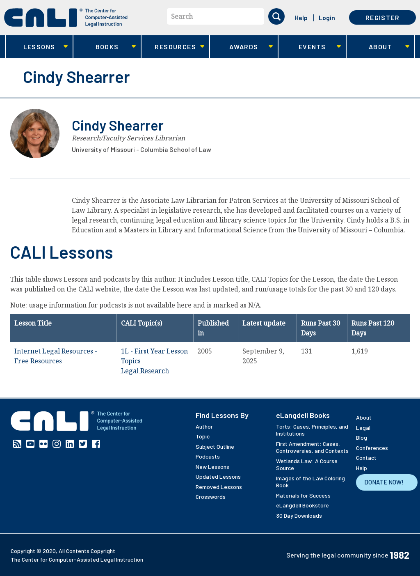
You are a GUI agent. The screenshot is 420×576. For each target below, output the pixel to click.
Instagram (56, 444)
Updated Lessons (218, 476)
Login (327, 17)
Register (382, 17)
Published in (213, 328)
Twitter (83, 444)
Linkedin (70, 444)
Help (301, 17)
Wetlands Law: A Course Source (307, 464)
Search (182, 16)
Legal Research (145, 370)
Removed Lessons (219, 486)
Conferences (372, 447)
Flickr (43, 444)
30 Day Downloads (299, 515)
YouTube (30, 444)
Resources (173, 47)
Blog (361, 437)
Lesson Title (33, 323)
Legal (363, 427)
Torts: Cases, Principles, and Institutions (312, 430)
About (378, 47)
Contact (366, 457)
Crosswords (211, 496)
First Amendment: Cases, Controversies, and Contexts (312, 447)
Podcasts (208, 456)
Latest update (263, 323)
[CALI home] (66, 17)
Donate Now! (384, 482)
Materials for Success (303, 495)
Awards (241, 47)
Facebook (96, 444)
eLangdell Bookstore (302, 505)
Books (104, 47)
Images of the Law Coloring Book (310, 482)
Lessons (37, 47)
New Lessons (212, 466)
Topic (203, 436)
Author (204, 426)
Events (309, 47)
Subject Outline (215, 446)
